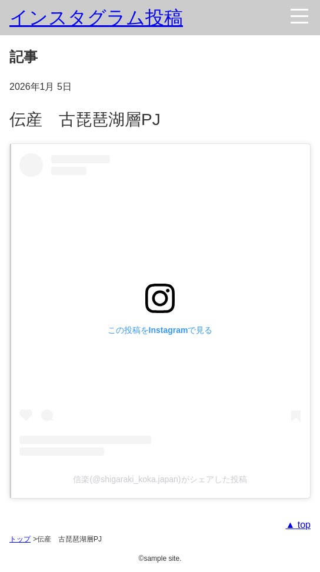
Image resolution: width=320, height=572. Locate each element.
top (303, 525)
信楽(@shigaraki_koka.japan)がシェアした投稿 (159, 479)
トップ (20, 539)
